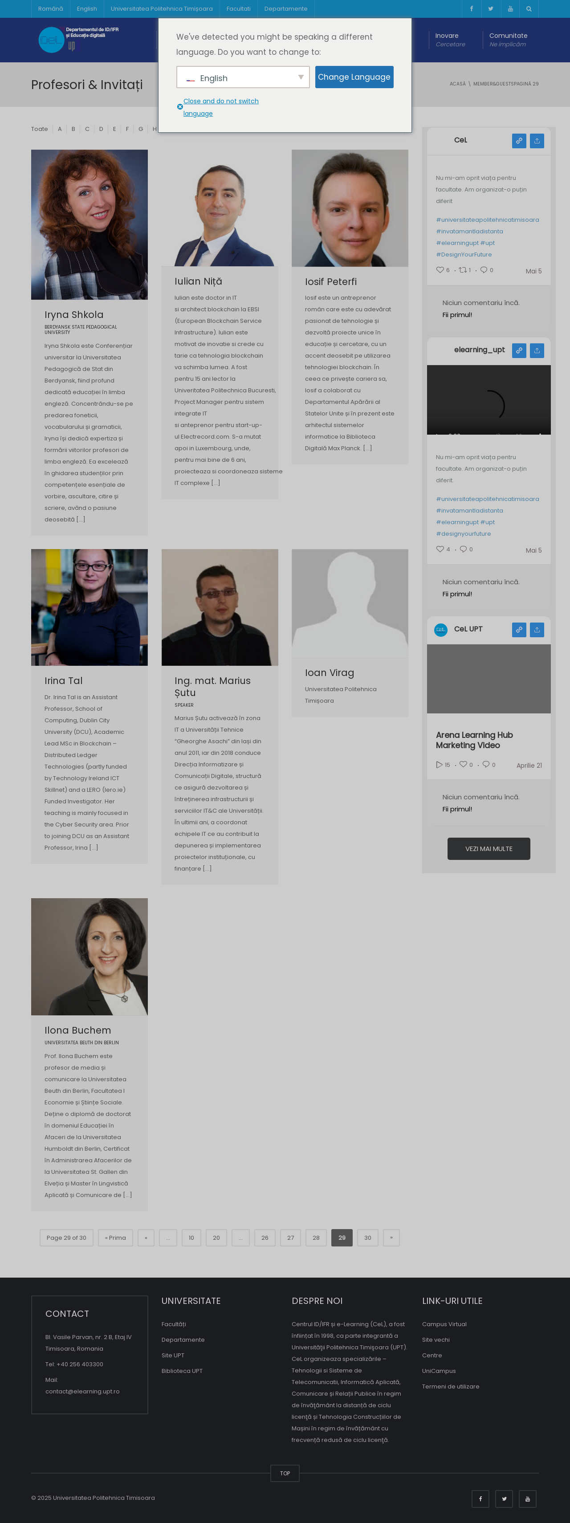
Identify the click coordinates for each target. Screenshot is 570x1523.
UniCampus (439, 1371)
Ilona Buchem (78, 1030)
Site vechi (436, 1340)
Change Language (354, 77)
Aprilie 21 (529, 765)
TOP (285, 1473)
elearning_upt (479, 350)
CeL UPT (468, 629)
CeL (460, 140)
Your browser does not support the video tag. (489, 411)
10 (191, 1238)
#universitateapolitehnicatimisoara (487, 220)
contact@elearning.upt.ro (82, 1391)
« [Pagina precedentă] (146, 1238)
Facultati (239, 8)
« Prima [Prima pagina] (115, 1238)
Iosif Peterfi (331, 281)
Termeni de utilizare (451, 1386)
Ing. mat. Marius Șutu (213, 686)
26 (265, 1238)
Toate (39, 129)
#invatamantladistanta (469, 231)
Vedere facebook (519, 141)
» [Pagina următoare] (391, 1237)
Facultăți (174, 1324)
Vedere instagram (519, 350)
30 (367, 1238)
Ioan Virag (329, 672)
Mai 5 (534, 271)
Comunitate (508, 40)
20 (216, 1238)
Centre (432, 1355)
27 (290, 1238)
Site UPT (173, 1355)
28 (316, 1238)
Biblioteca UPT (182, 1371)
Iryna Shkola (74, 314)
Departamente (286, 8)
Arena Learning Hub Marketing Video (474, 740)
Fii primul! (457, 314)
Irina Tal (64, 680)
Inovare (450, 40)
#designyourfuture (463, 533)
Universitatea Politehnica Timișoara (162, 8)
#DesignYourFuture (464, 254)
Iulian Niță (198, 281)
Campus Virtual (444, 1324)
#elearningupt (457, 243)
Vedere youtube (519, 630)
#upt (487, 243)
